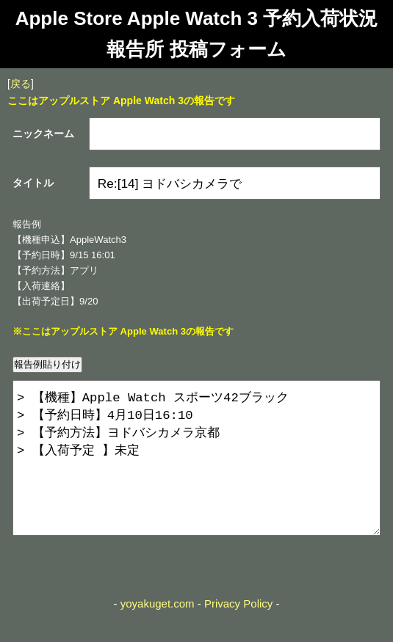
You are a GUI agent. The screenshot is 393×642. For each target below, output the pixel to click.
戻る (20, 84)
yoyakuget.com (157, 633)
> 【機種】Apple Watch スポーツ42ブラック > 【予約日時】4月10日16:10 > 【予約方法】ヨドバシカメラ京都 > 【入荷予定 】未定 (196, 472)
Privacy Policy (238, 633)
